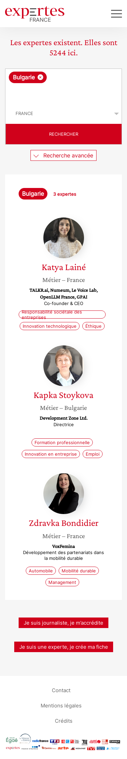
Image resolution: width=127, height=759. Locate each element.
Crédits (63, 721)
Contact (61, 690)
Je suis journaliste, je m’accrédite (63, 623)
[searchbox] (64, 93)
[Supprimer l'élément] (40, 77)
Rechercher (63, 134)
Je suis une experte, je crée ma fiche (63, 647)
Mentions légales (61, 705)
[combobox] (63, 86)
